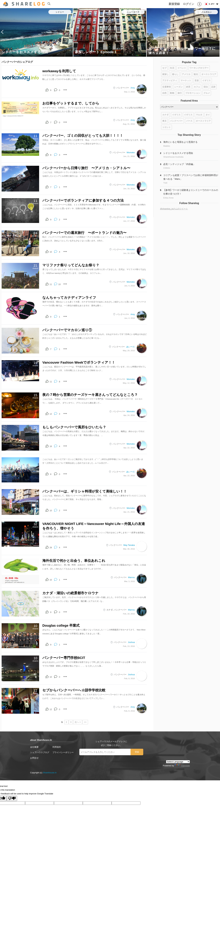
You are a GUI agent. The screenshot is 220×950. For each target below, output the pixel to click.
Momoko (131, 152)
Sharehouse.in (50, 772)
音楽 (197, 80)
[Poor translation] (12, 798)
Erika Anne (168, 198)
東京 (164, 121)
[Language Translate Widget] (178, 761)
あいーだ (130, 347)
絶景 (188, 87)
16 (51, 446)
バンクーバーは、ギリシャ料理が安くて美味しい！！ (84, 491)
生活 (172, 68)
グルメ (207, 93)
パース (189, 121)
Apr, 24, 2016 (129, 415)
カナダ (109, 610)
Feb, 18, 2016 (129, 614)
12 (51, 414)
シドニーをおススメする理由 (25, 52)
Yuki (165, 183)
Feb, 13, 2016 (129, 646)
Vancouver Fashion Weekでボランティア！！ (78, 362)
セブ (164, 68)
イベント (182, 68)
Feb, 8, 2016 (129, 711)
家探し (165, 74)
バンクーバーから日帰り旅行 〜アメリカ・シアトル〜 (86, 168)
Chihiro (166, 168)
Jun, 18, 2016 (129, 188)
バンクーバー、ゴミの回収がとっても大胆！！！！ (82, 135)
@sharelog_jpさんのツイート (174, 208)
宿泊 (206, 87)
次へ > (78, 722)
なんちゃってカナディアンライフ (69, 297)
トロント (166, 127)
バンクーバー (122, 88)
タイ (208, 114)
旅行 (180, 93)
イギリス (206, 80)
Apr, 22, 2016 (129, 448)
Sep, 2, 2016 (129, 92)
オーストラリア (208, 74)
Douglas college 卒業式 (61, 625)
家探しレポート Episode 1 (96, 52)
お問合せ (34, 758)
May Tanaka (129, 545)
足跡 (213, 87)
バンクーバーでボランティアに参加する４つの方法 (83, 200)
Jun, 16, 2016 (129, 253)
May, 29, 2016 (129, 350)
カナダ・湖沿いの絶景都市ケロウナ (70, 593)
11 (51, 284)
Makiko (166, 146)
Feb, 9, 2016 (129, 678)
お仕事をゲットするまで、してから (70, 103)
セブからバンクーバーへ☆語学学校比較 (73, 690)
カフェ (197, 87)
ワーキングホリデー (199, 68)
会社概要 (34, 747)
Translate (182, 765)
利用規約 (56, 747)
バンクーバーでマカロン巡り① (67, 330)
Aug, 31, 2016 (129, 124)
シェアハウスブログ (39, 752)
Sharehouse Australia (173, 157)
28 (51, 547)
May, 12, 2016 (129, 383)
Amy (133, 88)
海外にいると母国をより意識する (180, 142)
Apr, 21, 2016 (129, 512)
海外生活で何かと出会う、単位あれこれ (73, 560)
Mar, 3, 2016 (129, 581)
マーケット (186, 80)
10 (51, 252)
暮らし (175, 74)
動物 (172, 93)
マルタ (199, 114)
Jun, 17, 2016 (129, 221)
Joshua (131, 642)
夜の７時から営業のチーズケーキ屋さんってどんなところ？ (90, 395)
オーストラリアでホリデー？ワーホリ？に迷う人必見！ (182, 50)
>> (85, 722)
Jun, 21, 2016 (129, 156)
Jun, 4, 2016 (129, 286)
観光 (196, 74)
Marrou (131, 577)
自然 (164, 93)
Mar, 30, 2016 (129, 549)
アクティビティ (169, 80)
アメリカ (186, 74)
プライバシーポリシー (63, 752)
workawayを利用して (59, 71)
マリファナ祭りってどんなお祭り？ (70, 265)
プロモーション (192, 93)
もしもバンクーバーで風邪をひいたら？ (74, 427)
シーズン (178, 87)
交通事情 (166, 87)
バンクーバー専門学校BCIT (63, 658)
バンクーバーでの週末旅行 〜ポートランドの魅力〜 (84, 233)
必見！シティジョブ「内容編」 (179, 164)
